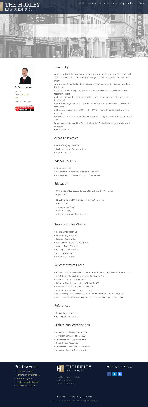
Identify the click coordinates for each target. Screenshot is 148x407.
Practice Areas (106, 3)
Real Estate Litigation (26, 385)
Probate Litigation (25, 378)
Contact (142, 3)
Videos (131, 3)
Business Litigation (25, 371)
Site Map (88, 397)
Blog (122, 3)
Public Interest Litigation (28, 382)
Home (81, 3)
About (90, 3)
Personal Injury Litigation (28, 375)
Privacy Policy (75, 397)
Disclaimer (61, 397)
